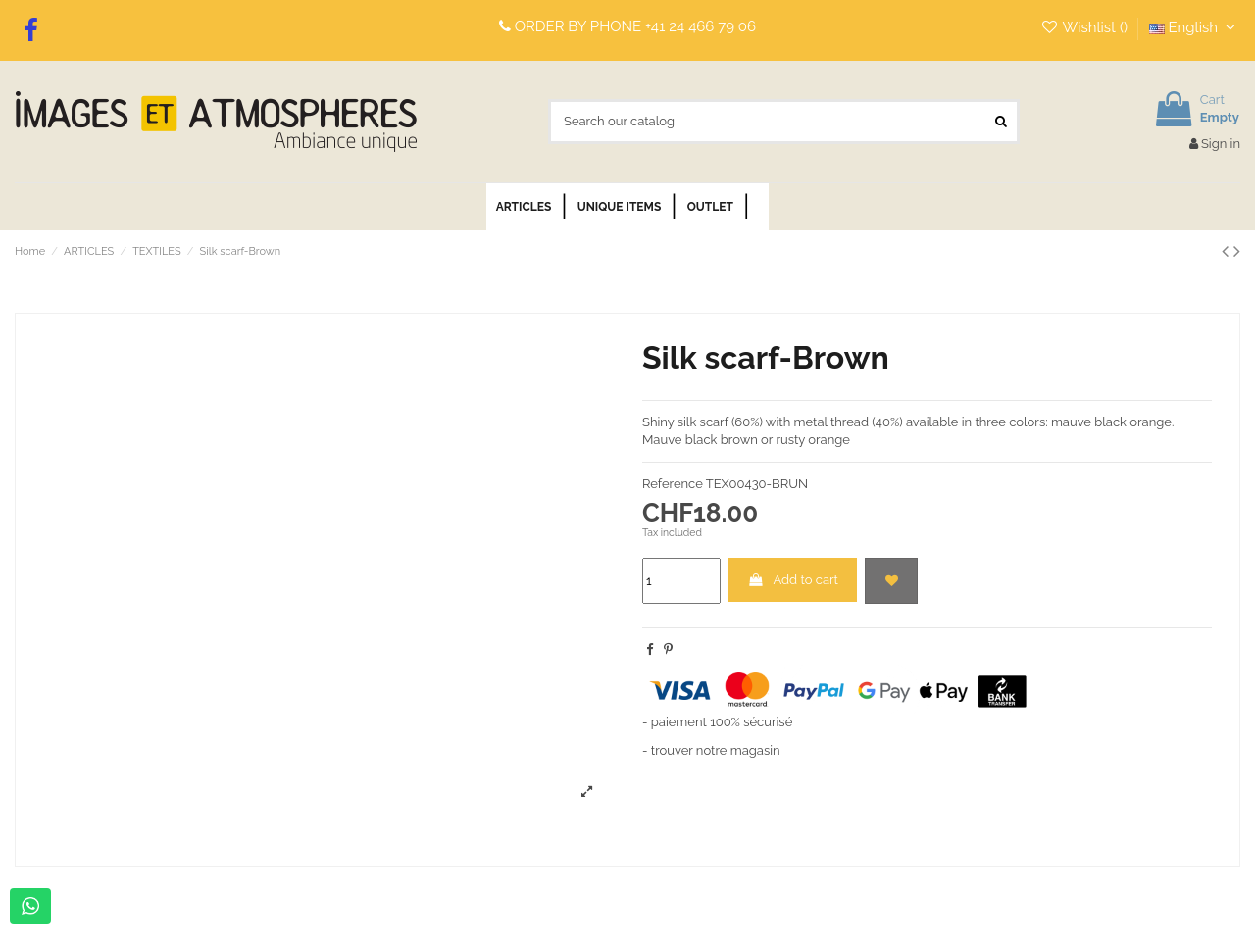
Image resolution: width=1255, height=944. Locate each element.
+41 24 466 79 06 (700, 26)
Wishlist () (1085, 27)
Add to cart (792, 579)
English (1194, 27)
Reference (672, 483)
